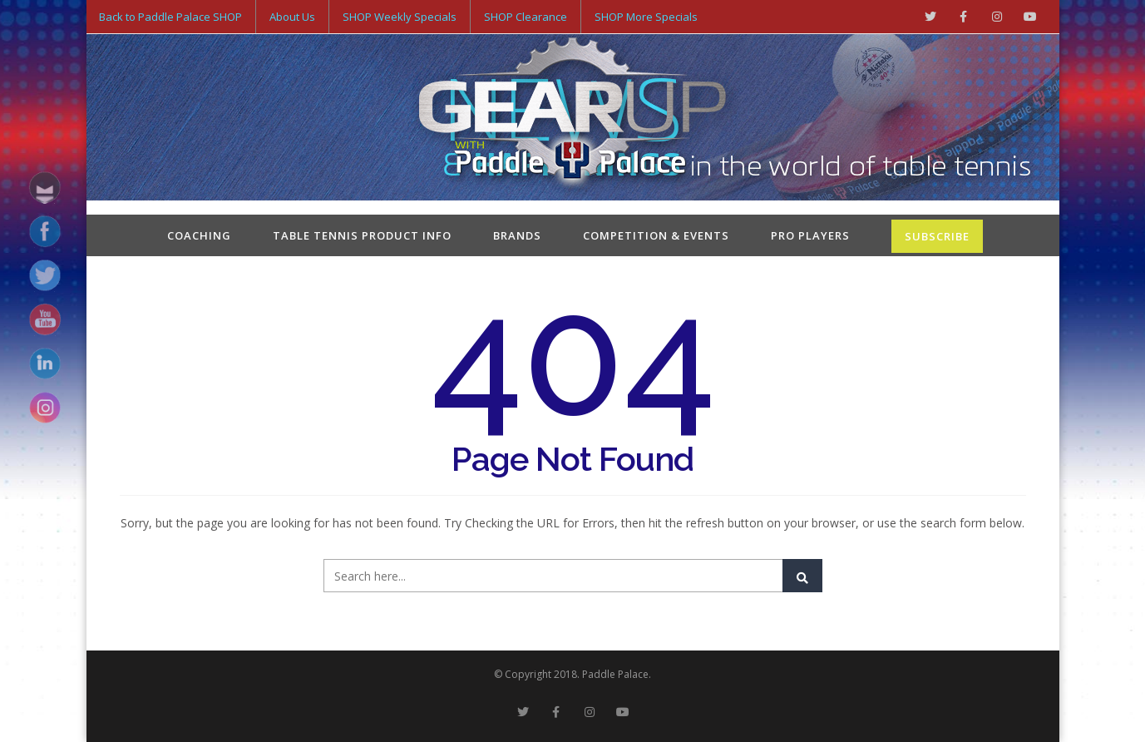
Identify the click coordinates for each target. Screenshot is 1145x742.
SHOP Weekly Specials (400, 16)
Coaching (199, 235)
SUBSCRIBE (937, 236)
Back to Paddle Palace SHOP (170, 16)
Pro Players (810, 235)
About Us (292, 16)
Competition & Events (656, 235)
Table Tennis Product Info (362, 235)
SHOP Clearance (525, 16)
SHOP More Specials (646, 16)
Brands (517, 235)
